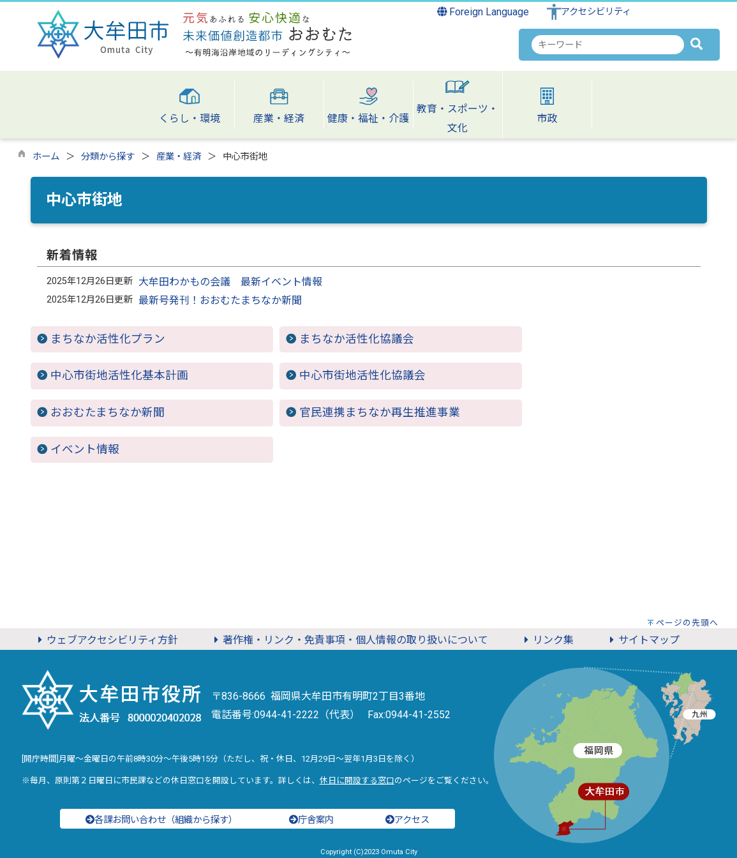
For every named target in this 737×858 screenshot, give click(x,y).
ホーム (46, 156)
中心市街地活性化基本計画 (119, 375)
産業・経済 (178, 156)
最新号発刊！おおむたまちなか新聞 (220, 300)
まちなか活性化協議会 (356, 339)
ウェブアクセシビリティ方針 (106, 640)
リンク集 (547, 640)
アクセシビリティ (596, 11)
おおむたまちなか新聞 (107, 412)
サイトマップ (643, 640)
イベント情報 (84, 449)
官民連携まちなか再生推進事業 (379, 412)
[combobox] (608, 44)
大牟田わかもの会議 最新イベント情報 (230, 282)
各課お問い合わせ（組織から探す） (161, 820)
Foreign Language (483, 12)
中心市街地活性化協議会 (362, 375)
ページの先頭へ (687, 623)
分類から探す (108, 156)
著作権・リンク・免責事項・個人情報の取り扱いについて (349, 640)
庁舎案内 (311, 820)
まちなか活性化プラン (107, 339)
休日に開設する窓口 (357, 780)
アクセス (407, 820)
